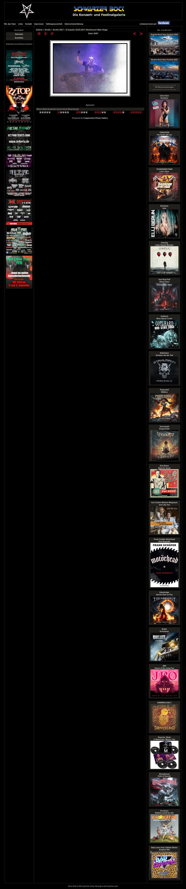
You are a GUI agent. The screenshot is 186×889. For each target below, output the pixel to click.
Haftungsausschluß (54, 24)
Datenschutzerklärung (74, 24)
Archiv (48, 30)
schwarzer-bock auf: (156, 24)
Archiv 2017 (58, 30)
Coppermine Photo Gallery (96, 118)
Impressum (38, 24)
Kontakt (28, 24)
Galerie (39, 30)
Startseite (19, 34)
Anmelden (19, 38)
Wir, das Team (10, 24)
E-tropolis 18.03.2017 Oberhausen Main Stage (87, 30)
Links (20, 24)
